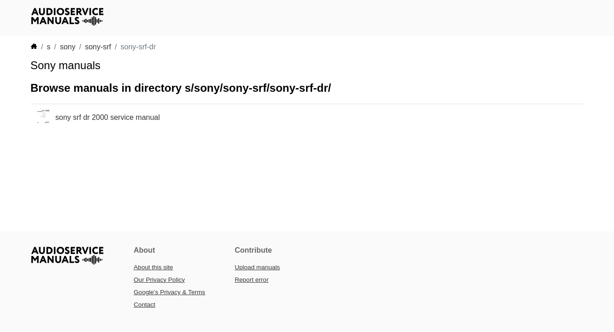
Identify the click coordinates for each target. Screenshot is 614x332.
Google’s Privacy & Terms (169, 292)
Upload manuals (257, 267)
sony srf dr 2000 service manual (107, 117)
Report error (251, 279)
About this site (153, 267)
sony (68, 47)
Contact (144, 304)
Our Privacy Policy (159, 279)
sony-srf (98, 47)
